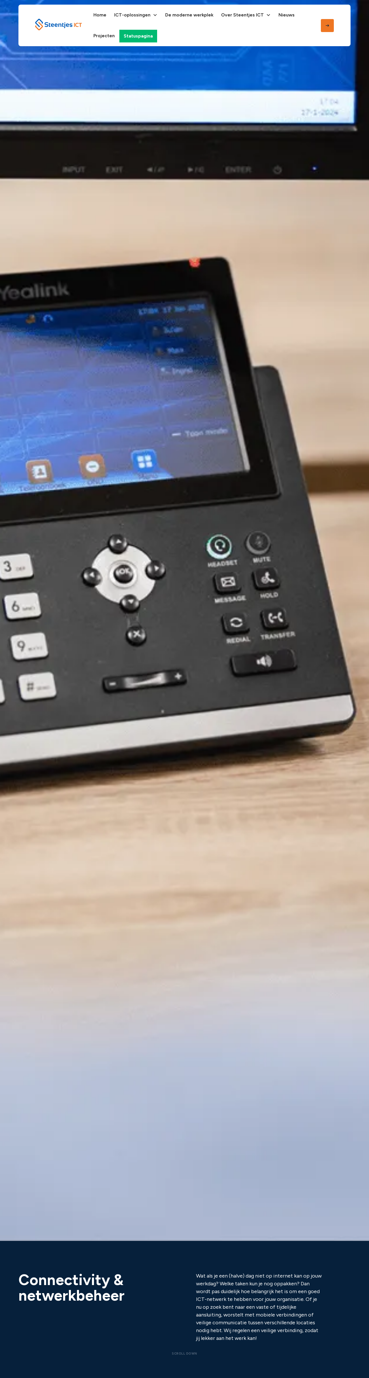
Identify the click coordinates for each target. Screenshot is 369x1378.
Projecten (104, 35)
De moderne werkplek (189, 15)
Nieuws (286, 15)
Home (99, 15)
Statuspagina (138, 36)
